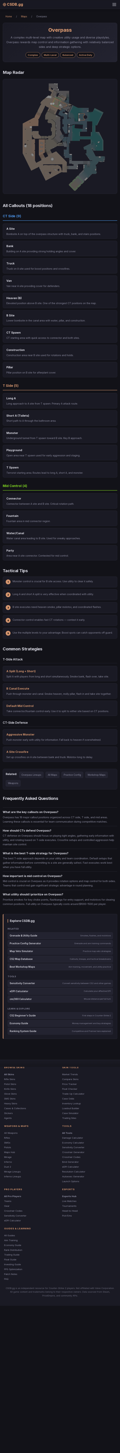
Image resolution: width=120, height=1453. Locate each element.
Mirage (8, 1157)
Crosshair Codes (71, 1157)
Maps (24, 16)
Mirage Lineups (12, 1171)
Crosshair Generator (73, 1152)
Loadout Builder (70, 1108)
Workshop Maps (96, 774)
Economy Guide (12, 1245)
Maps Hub (9, 1152)
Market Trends (70, 1074)
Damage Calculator (72, 1137)
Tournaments (69, 1206)
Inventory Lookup (71, 1103)
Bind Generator (70, 1161)
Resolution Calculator (73, 1171)
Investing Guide (12, 1264)
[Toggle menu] (114, 4)
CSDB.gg (13, 4)
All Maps (52, 774)
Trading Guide (12, 1254)
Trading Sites (69, 1118)
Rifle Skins (9, 1079)
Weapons (13, 783)
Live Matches (69, 1201)
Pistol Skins (10, 1084)
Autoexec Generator (73, 1176)
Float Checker (69, 1088)
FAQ (6, 1279)
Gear (6, 1206)
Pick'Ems (67, 1215)
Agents (8, 1118)
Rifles (7, 1137)
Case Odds (68, 1098)
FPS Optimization (13, 1269)
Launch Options (70, 1181)
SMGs (7, 1142)
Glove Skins (10, 1093)
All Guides (9, 1235)
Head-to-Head (70, 1210)
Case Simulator (70, 1113)
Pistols (7, 1147)
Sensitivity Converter (73, 1147)
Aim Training (11, 1240)
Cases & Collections (15, 1108)
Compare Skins (70, 1079)
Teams (7, 1201)
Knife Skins (10, 1088)
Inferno (8, 1161)
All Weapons (11, 1133)
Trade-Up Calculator (73, 1093)
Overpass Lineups (31, 774)
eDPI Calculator (70, 1166)
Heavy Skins (10, 1103)
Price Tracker (69, 1084)
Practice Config (72, 774)
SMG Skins (10, 1098)
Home (9, 16)
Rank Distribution (13, 1250)
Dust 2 (7, 1166)
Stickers (8, 1113)
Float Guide (10, 1259)
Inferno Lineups (12, 1176)
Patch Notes (10, 1274)
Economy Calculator (73, 1142)
